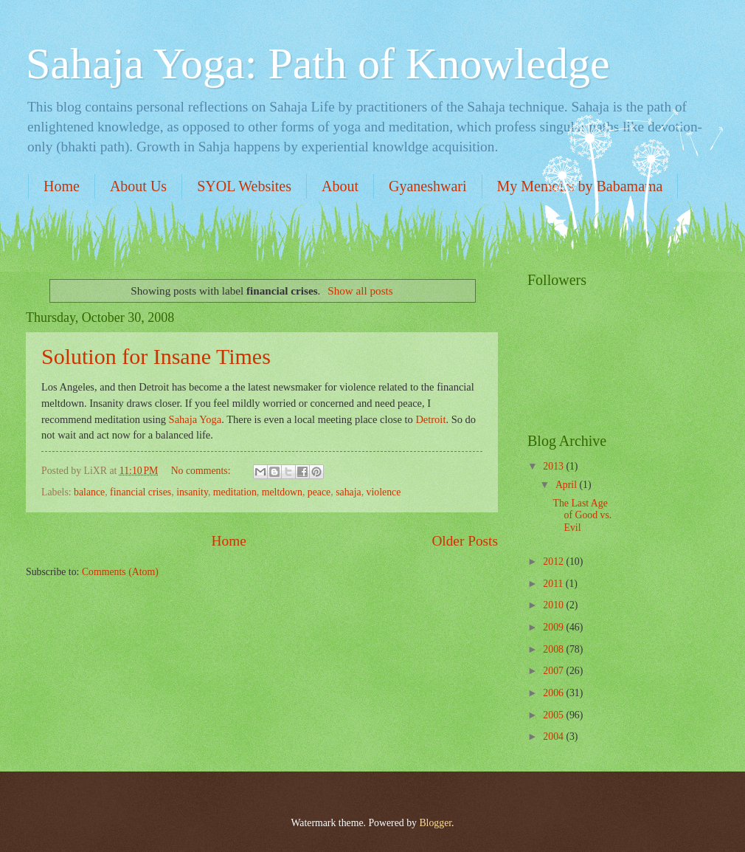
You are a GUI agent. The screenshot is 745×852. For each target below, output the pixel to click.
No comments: (202, 470)
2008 (554, 649)
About (340, 186)
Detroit (430, 419)
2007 (554, 670)
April (567, 484)
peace (319, 492)
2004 (554, 736)
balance (89, 492)
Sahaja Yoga (195, 419)
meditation (235, 492)
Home (62, 186)
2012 (554, 561)
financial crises (140, 492)
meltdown (282, 492)
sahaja (348, 492)
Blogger (435, 822)
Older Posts (465, 541)
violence (384, 492)
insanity (192, 492)
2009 (554, 627)
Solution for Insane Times (156, 356)
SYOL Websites (244, 186)
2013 (554, 466)
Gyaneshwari (428, 186)
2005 (554, 715)
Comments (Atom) (120, 571)
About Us (138, 186)
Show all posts (360, 290)
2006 (554, 692)
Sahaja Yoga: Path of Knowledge (318, 63)
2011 (554, 583)
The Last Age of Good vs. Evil (581, 515)
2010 (554, 605)
